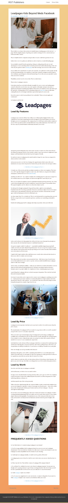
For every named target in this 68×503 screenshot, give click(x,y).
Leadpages (17, 473)
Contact (48, 2)
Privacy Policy (55, 2)
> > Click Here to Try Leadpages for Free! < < (34, 167)
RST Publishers (16, 2)
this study (43, 90)
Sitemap (21, 497)
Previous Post (12, 488)
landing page (29, 67)
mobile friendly (32, 173)
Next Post (56, 488)
